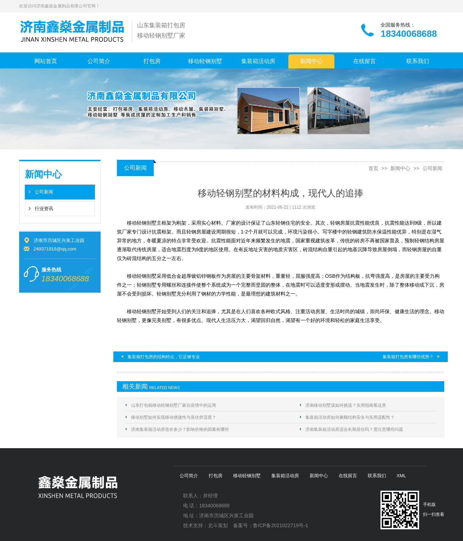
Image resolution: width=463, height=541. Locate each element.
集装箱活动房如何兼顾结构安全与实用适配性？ (350, 417)
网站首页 (45, 61)
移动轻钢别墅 (205, 61)
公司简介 (98, 61)
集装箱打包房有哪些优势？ (408, 356)
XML (401, 475)
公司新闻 (44, 192)
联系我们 (417, 61)
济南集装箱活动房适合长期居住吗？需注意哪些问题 (354, 429)
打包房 (151, 61)
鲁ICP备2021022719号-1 (280, 525)
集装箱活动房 (258, 61)
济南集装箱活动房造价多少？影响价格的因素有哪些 (180, 429)
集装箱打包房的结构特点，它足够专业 (164, 356)
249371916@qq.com (55, 249)
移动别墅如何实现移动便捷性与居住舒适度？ (173, 417)
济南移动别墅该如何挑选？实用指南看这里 (345, 405)
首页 (373, 168)
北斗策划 (218, 525)
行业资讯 (44, 208)
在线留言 (364, 61)
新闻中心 (311, 61)
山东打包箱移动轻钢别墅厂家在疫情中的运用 (173, 405)
